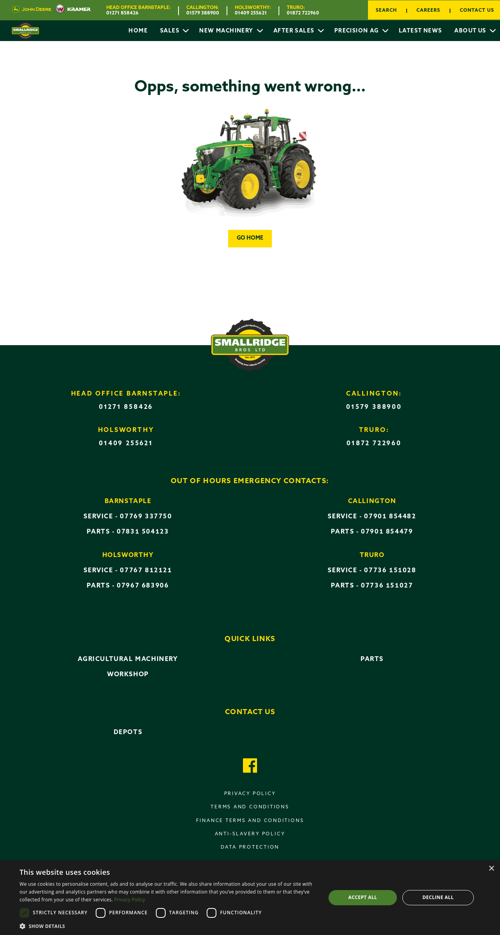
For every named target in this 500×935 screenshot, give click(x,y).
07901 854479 (387, 532)
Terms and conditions (250, 807)
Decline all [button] (438, 897)
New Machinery (227, 31)
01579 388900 (202, 13)
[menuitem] (138, 30)
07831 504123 (143, 532)
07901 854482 (390, 517)
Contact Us (477, 10)
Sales (170, 31)
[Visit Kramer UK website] (71, 10)
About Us (471, 31)
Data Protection (250, 847)
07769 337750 (146, 517)
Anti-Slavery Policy (250, 834)
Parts (372, 659)
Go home (250, 238)
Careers (428, 10)
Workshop (128, 675)
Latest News (420, 31)
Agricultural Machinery (128, 659)
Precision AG (357, 31)
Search (386, 10)
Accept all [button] (362, 897)
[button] (168, 925)
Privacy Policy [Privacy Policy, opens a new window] (129, 899)
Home (138, 31)
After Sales (294, 31)
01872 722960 (303, 13)
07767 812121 (146, 571)
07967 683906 (143, 586)
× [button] (491, 869)
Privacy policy (250, 794)
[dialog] (250, 897)
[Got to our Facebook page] (250, 766)
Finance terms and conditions (250, 821)
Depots (128, 732)
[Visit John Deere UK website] (31, 10)
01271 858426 (122, 13)
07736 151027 (387, 586)
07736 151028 (390, 571)
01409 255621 (251, 13)
